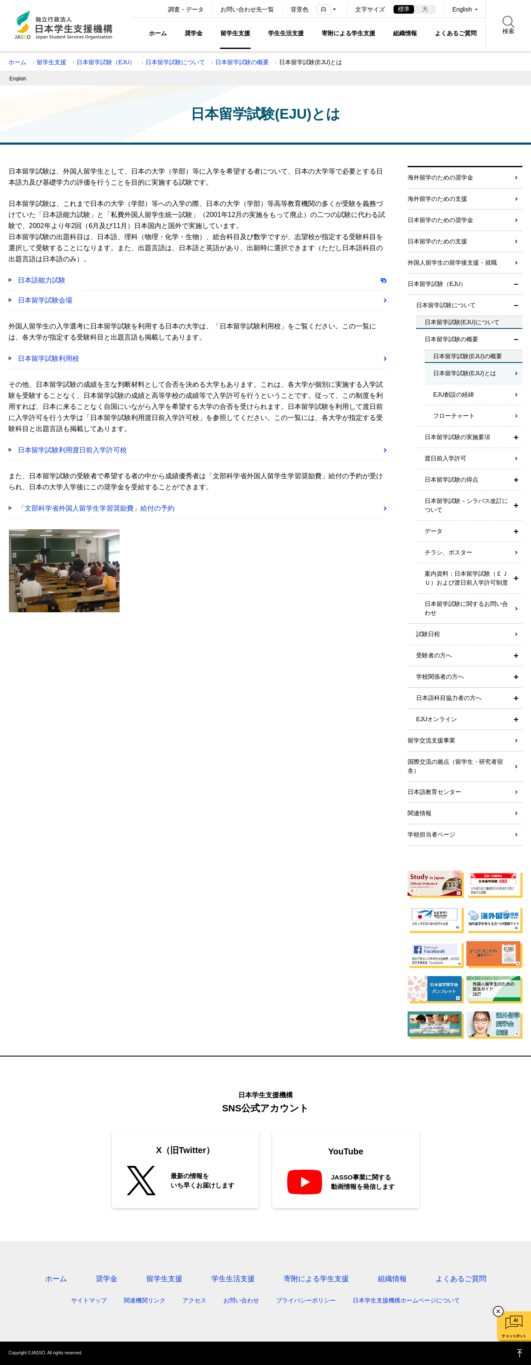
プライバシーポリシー (306, 1300)
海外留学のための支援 (437, 198)
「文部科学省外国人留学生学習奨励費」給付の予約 (96, 508)
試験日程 (428, 634)
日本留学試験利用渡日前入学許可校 (72, 450)
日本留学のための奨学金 (440, 220)
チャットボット (514, 1336)
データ (433, 531)
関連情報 (419, 813)
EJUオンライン (436, 719)
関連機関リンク (145, 1300)
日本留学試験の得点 (451, 479)
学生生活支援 (286, 33)
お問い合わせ (241, 1300)
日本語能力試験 (42, 280)
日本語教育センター (434, 791)
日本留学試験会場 (45, 300)
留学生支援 (235, 33)
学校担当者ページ (431, 834)
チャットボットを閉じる (498, 1311)
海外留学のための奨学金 (440, 177)
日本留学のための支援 (437, 241)
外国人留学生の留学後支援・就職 (452, 262)
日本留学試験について (175, 62)
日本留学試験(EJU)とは (464, 373)
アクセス (194, 1300)
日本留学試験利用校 (48, 358)
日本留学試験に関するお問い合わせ (466, 608)
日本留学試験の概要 (242, 62)
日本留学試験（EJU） (106, 62)
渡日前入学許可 (445, 458)
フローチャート (454, 415)
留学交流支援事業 (431, 740)
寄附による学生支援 (348, 33)
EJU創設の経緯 (453, 394)
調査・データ (186, 9)
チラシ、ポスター (448, 552)
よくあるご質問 (456, 33)
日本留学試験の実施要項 (457, 437)
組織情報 (405, 33)
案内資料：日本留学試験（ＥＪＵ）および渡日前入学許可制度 (466, 578)
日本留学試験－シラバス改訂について (466, 505)
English (462, 9)
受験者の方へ (434, 655)
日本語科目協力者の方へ (449, 697)
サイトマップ (89, 1300)
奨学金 (194, 33)
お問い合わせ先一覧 (247, 9)
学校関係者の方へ (440, 676)
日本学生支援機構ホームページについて (406, 1300)
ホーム (158, 33)
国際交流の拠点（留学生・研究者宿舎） (455, 766)
